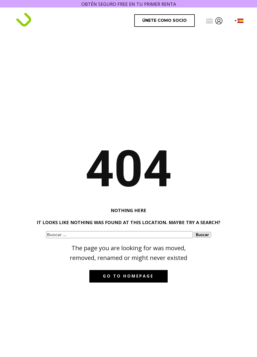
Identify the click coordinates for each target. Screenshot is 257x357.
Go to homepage (128, 276)
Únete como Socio (164, 20)
